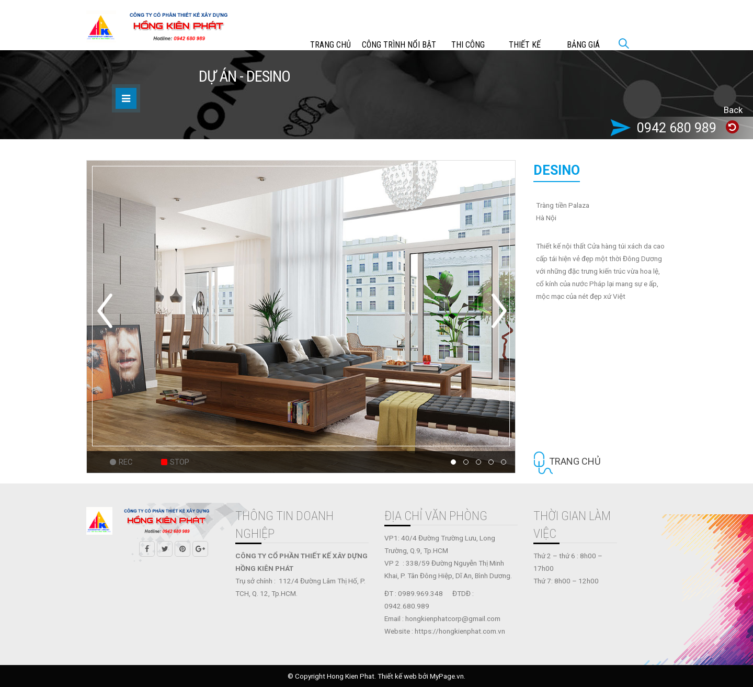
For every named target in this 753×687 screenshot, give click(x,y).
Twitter (165, 549)
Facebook (147, 549)
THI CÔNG (468, 45)
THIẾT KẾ (525, 45)
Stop (179, 462)
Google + (200, 549)
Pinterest (182, 549)
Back (733, 110)
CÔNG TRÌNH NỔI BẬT (399, 45)
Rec (126, 462)
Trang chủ (330, 45)
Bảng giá (583, 45)
